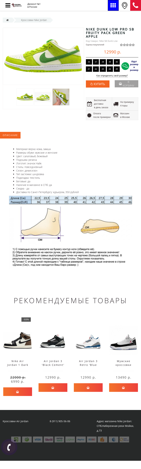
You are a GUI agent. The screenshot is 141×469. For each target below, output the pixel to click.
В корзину (126, 83)
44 (110, 69)
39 (110, 61)
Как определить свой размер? (112, 75)
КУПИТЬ (99, 84)
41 (89, 69)
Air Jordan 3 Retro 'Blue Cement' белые (88, 364)
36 (89, 61)
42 (96, 69)
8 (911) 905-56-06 (135, 5)
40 (117, 61)
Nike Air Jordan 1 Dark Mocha (17, 364)
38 (103, 61)
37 (96, 61)
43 (103, 69)
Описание (10, 135)
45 (117, 69)
